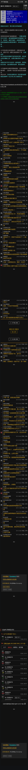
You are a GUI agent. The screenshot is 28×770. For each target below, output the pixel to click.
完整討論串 (7, 643)
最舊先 (15, 647)
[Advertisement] (14, 117)
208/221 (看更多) (12, 20)
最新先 (10, 647)
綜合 (10, 576)
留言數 (21, 647)
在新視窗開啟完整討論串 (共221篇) (14, 704)
